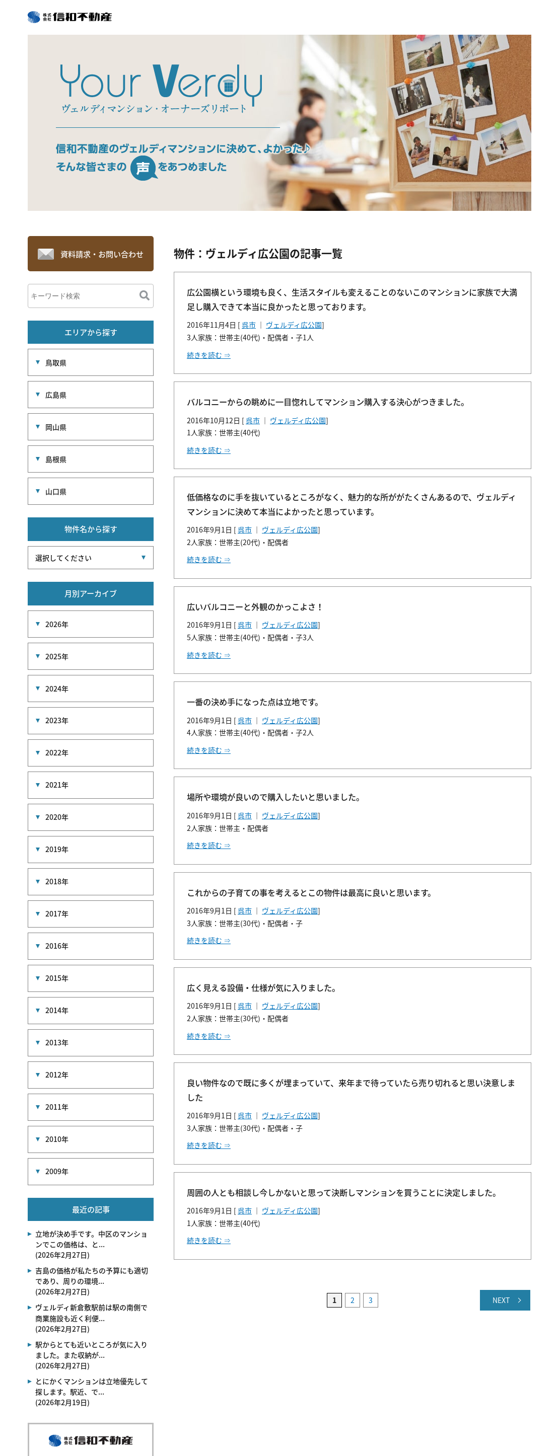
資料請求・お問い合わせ (102, 256)
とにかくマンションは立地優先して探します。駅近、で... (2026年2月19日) (91, 1310)
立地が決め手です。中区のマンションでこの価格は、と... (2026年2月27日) (91, 1163)
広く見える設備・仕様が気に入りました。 (263, 987)
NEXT (501, 1300)
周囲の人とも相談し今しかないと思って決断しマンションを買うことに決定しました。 (344, 1192)
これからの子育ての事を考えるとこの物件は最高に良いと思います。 (311, 892)
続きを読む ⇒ (209, 355)
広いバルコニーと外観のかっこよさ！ (255, 606)
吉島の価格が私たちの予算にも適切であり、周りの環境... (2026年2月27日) (91, 1199)
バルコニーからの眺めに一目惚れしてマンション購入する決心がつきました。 (328, 402)
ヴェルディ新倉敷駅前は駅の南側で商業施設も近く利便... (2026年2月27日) (91, 1236)
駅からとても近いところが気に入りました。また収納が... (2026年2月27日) (91, 1273)
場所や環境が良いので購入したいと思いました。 (275, 797)
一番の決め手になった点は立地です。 (255, 702)
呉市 (249, 325)
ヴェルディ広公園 (294, 325)
